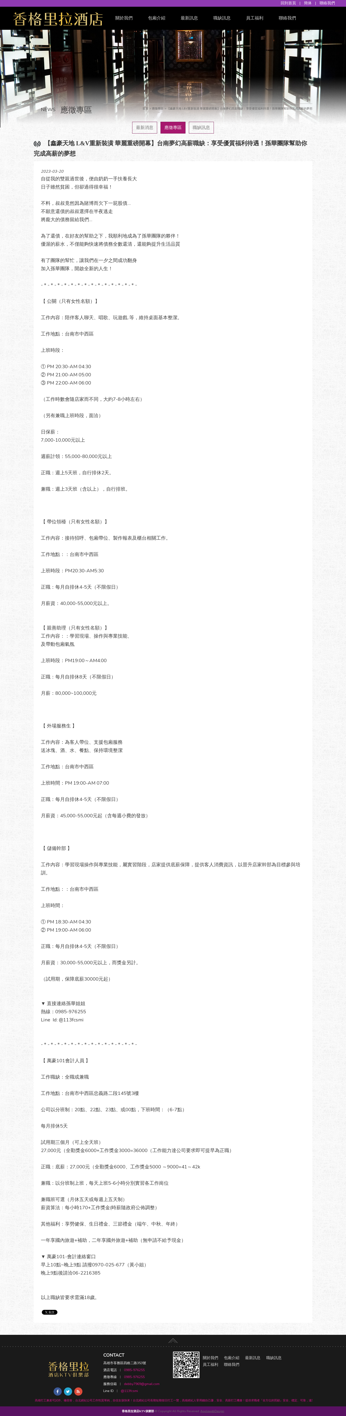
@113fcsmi (129, 1391)
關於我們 (124, 18)
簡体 (308, 3)
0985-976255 (134, 1370)
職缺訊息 (222, 18)
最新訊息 (189, 18)
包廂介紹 (156, 18)
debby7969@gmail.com (142, 1384)
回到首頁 (288, 3)
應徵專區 (173, 127)
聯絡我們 (327, 3)
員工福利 (254, 18)
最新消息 (144, 127)
